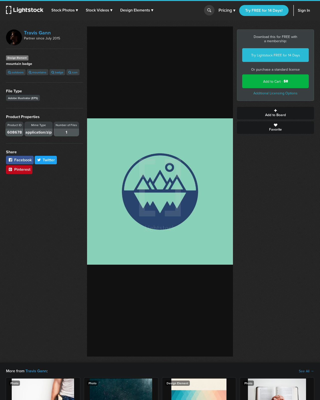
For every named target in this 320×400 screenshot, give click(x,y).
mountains (37, 72)
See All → (306, 371)
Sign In (304, 10)
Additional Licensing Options (275, 93)
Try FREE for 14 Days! (264, 10)
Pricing (226, 10)
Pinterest (19, 169)
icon (73, 72)
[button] (64, 10)
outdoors (16, 72)
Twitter (46, 160)
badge (57, 72)
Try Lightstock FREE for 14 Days (275, 55)
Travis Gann (37, 32)
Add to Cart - (275, 81)
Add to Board (275, 113)
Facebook (20, 160)
